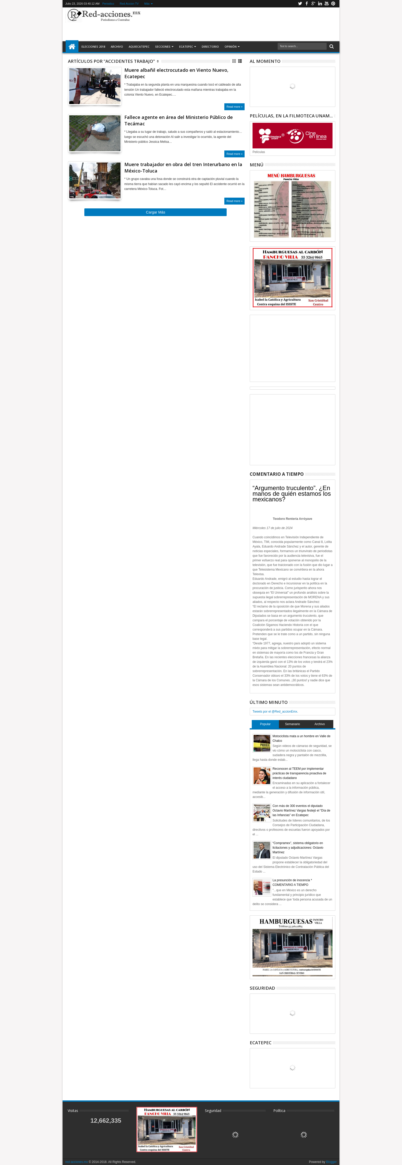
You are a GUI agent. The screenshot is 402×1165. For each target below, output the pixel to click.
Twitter (300, 3)
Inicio (72, 46)
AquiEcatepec (139, 46)
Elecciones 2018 (93, 46)
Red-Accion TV (129, 3)
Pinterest (333, 3)
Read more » (234, 106)
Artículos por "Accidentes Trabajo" (111, 61)
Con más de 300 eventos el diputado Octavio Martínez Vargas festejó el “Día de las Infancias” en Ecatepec (301, 810)
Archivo (117, 46)
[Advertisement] (240, 24)
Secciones (162, 46)
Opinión (231, 46)
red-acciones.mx (76, 1162)
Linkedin (320, 3)
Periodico (108, 3)
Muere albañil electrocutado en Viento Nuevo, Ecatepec (176, 73)
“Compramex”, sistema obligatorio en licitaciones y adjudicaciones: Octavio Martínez (298, 847)
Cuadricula (234, 61)
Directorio (210, 46)
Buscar (331, 46)
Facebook (306, 3)
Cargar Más (155, 212)
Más (147, 3)
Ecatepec (186, 46)
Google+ (313, 3)
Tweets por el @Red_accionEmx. (275, 711)
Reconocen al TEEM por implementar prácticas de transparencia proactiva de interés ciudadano (299, 773)
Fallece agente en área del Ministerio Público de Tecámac (178, 120)
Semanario (292, 724)
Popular (265, 724)
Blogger (331, 1162)
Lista (240, 61)
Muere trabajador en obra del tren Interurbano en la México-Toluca (183, 167)
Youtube (326, 3)
